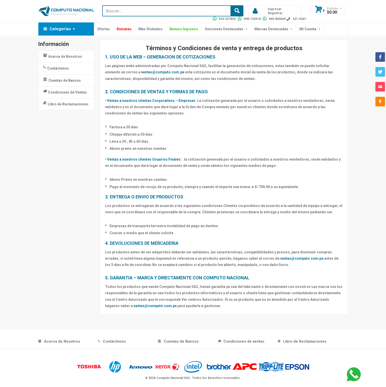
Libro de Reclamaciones (65, 103)
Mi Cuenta (307, 29)
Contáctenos (56, 67)
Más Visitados (150, 29)
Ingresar (275, 9)
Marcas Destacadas (271, 29)
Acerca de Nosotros (62, 55)
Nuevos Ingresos (183, 29)
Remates (124, 29)
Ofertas (103, 29)
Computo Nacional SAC (173, 378)
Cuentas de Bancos (62, 79)
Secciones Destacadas (224, 29)
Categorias (60, 28)
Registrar (275, 13)
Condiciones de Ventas (65, 91)
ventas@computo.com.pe (162, 72)
